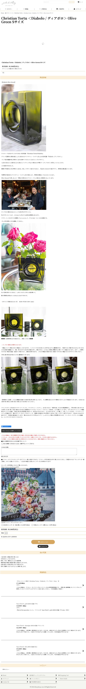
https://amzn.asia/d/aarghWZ (10, 467)
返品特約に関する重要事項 (9, 537)
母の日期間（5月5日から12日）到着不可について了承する (18, 443)
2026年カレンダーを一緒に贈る (16, 525)
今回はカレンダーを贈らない (44, 525)
